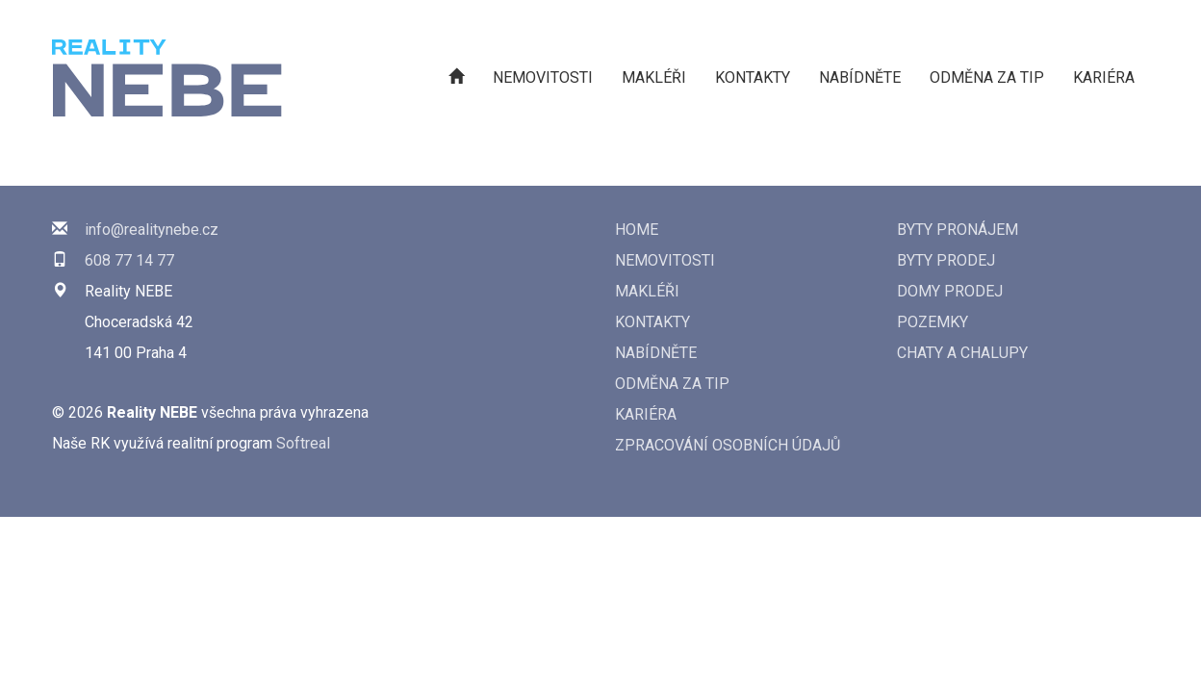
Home (636, 229)
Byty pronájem (957, 229)
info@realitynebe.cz (151, 229)
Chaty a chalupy (962, 353)
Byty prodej (946, 260)
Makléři (654, 77)
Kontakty (752, 77)
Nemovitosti (543, 77)
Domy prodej (950, 291)
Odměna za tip (987, 77)
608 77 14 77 (129, 260)
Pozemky (932, 322)
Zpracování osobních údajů (727, 445)
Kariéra (1104, 77)
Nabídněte (860, 77)
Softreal (303, 443)
